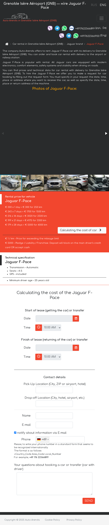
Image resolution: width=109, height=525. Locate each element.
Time (27, 327)
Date (27, 318)
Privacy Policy (74, 520)
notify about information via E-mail (40, 432)
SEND (89, 500)
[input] (54, 318)
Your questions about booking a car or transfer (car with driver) (54, 467)
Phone (26, 439)
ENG (103, 5)
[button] (106, 133)
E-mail (26, 424)
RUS (94, 5)
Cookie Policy (52, 520)
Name (26, 415)
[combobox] (43, 439)
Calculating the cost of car (81, 230)
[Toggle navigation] (101, 18)
